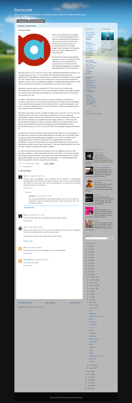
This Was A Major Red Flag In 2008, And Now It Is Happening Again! (91, 66)
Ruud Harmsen (28, 260)
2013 (89, 374)
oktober (92, 282)
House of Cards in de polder (91, 35)
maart (91, 302)
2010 (89, 383)
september (93, 285)
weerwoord (32, 73)
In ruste (91, 327)
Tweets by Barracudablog (93, 113)
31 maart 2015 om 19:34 (35, 227)
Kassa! (91, 330)
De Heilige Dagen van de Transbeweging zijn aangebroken (91, 99)
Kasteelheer (93, 322)
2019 (89, 263)
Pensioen (92, 361)
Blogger (79, 397)
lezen (74, 44)
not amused (56, 37)
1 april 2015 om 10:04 (41, 260)
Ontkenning (92, 325)
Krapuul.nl (89, 77)
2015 (89, 274)
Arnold (96, 208)
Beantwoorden (28, 188)
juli (90, 291)
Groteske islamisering (96, 356)
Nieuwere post (24, 303)
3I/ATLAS (97, 195)
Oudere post (75, 303)
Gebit (96, 221)
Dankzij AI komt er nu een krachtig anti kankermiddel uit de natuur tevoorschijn (91, 49)
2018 (89, 266)
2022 (89, 254)
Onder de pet (98, 153)
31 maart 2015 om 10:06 (36, 176)
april (91, 299)
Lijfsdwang (92, 313)
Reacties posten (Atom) (35, 307)
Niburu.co (89, 43)
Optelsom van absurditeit (102, 167)
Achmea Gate (93, 305)
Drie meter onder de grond (102, 180)
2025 (89, 246)
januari (91, 368)
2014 (89, 371)
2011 (89, 380)
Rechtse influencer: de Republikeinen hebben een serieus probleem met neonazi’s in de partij (91, 84)
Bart (90, 310)
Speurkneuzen (93, 308)
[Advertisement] (101, 131)
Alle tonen (95, 106)
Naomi (25, 176)
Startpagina (23, 21)
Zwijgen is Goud (94, 339)
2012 (89, 377)
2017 (89, 269)
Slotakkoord (93, 333)
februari (92, 365)
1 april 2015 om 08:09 (34, 247)
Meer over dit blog (37, 21)
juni (90, 294)
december (92, 277)
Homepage (50, 303)
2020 (89, 260)
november (92, 280)
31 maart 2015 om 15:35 (36, 215)
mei (90, 297)
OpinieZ (88, 95)
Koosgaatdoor (27, 166)
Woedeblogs (93, 342)
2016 (89, 271)
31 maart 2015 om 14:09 (43, 196)
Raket (91, 344)
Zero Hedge (90, 61)
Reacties (28, 192)
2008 (89, 388)
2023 (89, 252)
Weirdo (91, 353)
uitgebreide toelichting (66, 113)
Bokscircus (92, 359)
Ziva (24, 227)
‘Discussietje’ (27, 262)
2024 (89, 249)
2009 (89, 385)
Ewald (91, 319)
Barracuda (23, 10)
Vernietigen (92, 336)
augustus (92, 288)
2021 (89, 257)
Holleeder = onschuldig (96, 316)
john (25, 247)
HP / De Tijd (90, 32)
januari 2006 (57, 137)
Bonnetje (92, 347)
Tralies (91, 350)
